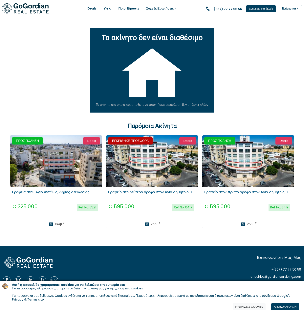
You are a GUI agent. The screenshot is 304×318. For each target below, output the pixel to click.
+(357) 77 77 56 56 (286, 269)
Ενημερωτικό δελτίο (261, 9)
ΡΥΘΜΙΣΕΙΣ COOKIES (249, 307)
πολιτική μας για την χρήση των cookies (115, 288)
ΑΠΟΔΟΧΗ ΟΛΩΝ (285, 307)
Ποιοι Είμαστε (129, 8)
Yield (107, 8)
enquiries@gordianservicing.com (275, 276)
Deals (92, 8)
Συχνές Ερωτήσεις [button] (160, 8)
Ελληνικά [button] (289, 8)
